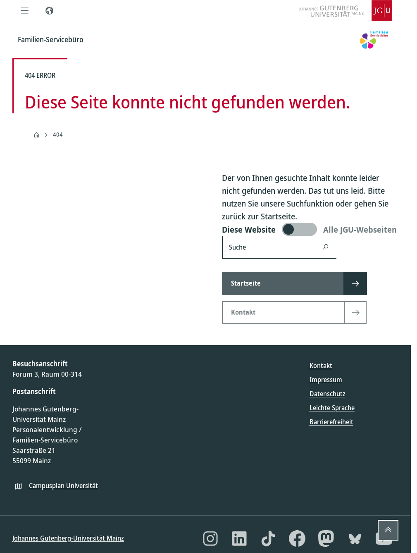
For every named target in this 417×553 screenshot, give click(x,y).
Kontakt (321, 365)
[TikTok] (268, 538)
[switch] (310, 229)
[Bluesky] (355, 538)
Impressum (326, 379)
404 (58, 134)
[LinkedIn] (239, 538)
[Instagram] (210, 538)
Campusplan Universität (63, 485)
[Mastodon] (326, 538)
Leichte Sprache (332, 407)
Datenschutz (328, 393)
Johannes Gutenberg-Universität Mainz (68, 538)
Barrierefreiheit (331, 421)
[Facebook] (297, 538)
